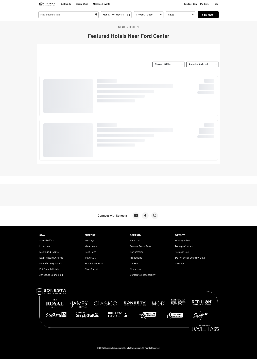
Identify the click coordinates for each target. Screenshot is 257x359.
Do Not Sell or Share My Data (190, 257)
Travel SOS (90, 257)
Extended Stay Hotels (50, 263)
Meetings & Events (101, 4)
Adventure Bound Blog (51, 275)
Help (216, 4)
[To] (120, 15)
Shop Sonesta (92, 269)
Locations (44, 246)
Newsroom (135, 269)
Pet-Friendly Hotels (49, 269)
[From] (106, 15)
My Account (91, 246)
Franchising (136, 257)
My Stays (204, 4)
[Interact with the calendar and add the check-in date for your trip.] (128, 14)
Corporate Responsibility (143, 275)
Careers (134, 263)
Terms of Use (182, 252)
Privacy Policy (182, 240)
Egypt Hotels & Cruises (51, 257)
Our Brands (66, 4)
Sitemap (179, 263)
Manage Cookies (184, 246)
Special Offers (82, 4)
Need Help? (90, 252)
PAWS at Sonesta (94, 263)
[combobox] (68, 14)
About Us (135, 240)
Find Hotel (208, 14)
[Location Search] (68, 14)
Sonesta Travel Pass (140, 246)
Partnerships (136, 252)
